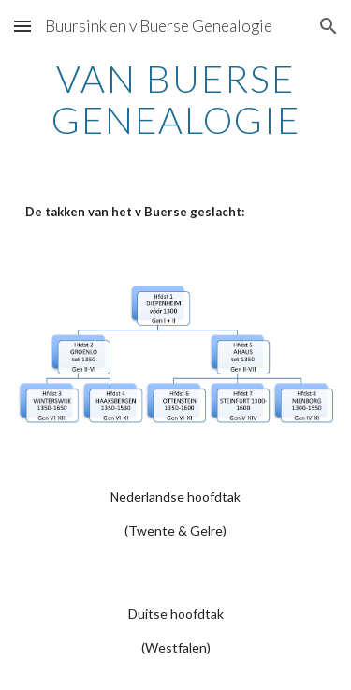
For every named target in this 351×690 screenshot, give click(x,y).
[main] (176, 99)
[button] (22, 25)
